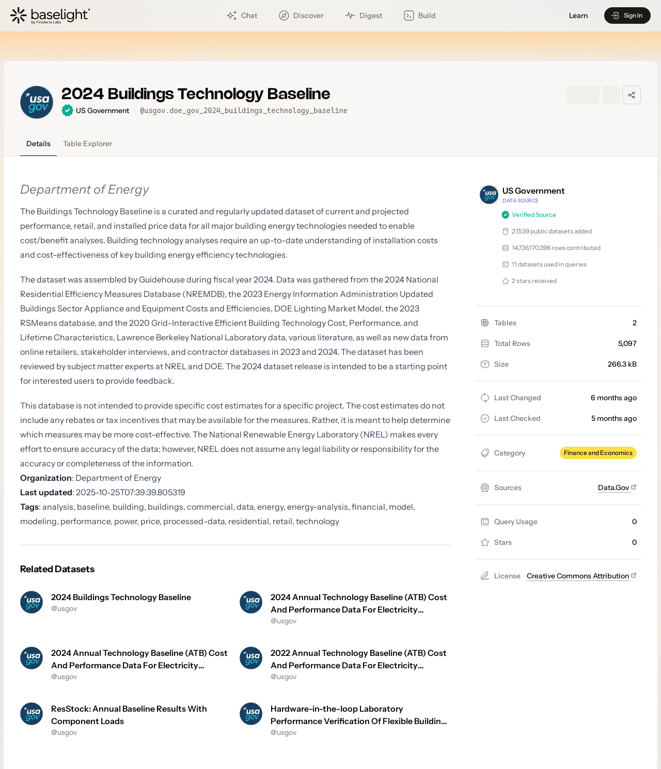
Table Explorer (87, 143)
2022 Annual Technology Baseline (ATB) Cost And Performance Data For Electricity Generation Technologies (359, 665)
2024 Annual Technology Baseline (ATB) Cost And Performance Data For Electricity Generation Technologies (359, 609)
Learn (578, 15)
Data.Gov (617, 487)
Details (38, 143)
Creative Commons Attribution (582, 575)
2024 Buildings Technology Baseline (121, 597)
